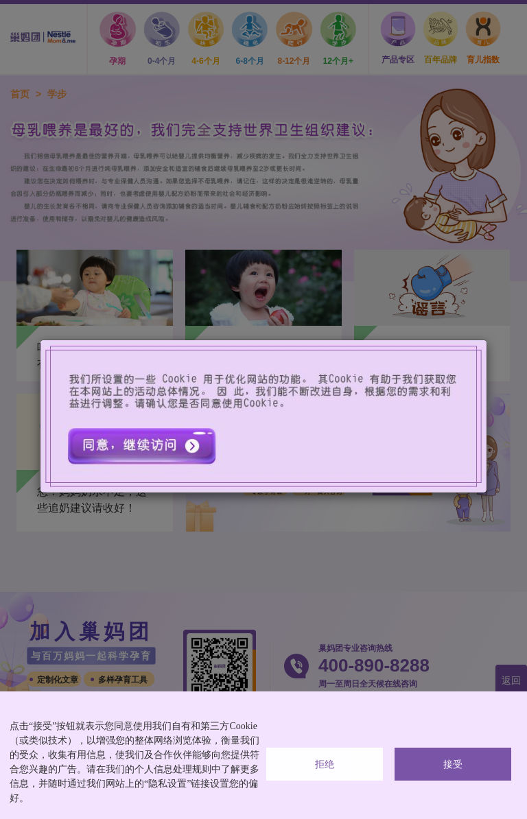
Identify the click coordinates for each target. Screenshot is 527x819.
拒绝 (324, 764)
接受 (452, 764)
